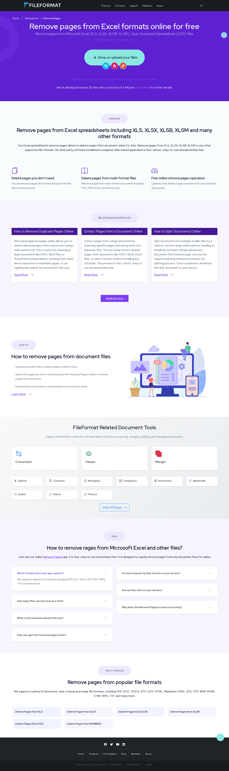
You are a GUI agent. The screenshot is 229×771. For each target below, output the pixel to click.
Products (106, 5)
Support (134, 5)
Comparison (128, 480)
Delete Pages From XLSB (132, 711)
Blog (123, 753)
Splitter (20, 480)
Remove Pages (52, 557)
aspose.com (111, 39)
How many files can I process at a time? (40, 601)
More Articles (114, 298)
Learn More (21, 394)
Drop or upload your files (114, 57)
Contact (148, 765)
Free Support (109, 753)
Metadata (92, 480)
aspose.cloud (127, 39)
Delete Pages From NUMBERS (84, 723)
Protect (90, 494)
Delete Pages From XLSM (185, 711)
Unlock (55, 494)
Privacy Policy (150, 79)
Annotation (162, 480)
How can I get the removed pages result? (41, 635)
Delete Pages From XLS (29, 711)
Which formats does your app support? (40, 573)
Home (81, 753)
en (202, 5)
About (160, 5)
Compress (57, 480)
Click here (142, 87)
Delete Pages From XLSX (81, 711)
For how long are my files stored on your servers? (151, 573)
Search (20, 494)
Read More (23, 274)
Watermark (197, 480)
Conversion (23, 462)
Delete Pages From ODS (29, 723)
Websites (147, 5)
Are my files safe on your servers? (142, 590)
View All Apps (114, 507)
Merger (160, 462)
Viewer (90, 462)
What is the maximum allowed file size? (40, 618)
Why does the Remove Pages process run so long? (152, 607)
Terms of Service (132, 79)
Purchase (120, 5)
